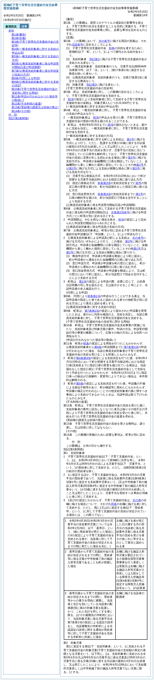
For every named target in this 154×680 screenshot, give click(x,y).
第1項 (82, 281)
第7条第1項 (92, 310)
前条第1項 (93, 296)
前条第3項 (104, 183)
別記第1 (94, 59)
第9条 (79, 383)
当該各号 (77, 44)
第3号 (136, 168)
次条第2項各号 (120, 212)
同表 (114, 504)
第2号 (131, 157)
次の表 (137, 500)
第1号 (130, 139)
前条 (111, 48)
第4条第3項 (83, 358)
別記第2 (91, 84)
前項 (70, 99)
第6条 (97, 347)
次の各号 (104, 40)
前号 (138, 183)
